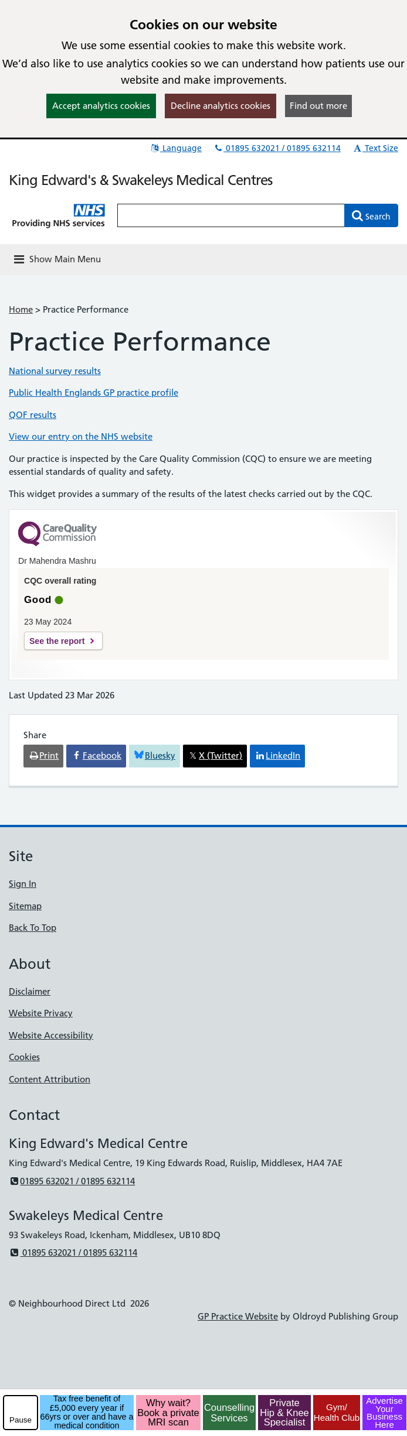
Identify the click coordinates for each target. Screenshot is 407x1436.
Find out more (318, 105)
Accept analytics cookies (101, 105)
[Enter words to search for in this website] (231, 215)
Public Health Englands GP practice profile (93, 392)
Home (21, 309)
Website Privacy (41, 1013)
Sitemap (25, 905)
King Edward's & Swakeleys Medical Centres (140, 180)
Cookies (24, 1057)
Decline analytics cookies (220, 105)
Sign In (22, 883)
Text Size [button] (375, 148)
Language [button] (176, 148)
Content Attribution (49, 1079)
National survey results (55, 370)
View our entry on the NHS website (80, 436)
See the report (56, 641)
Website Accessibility (51, 1035)
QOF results (32, 414)
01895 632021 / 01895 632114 (277, 148)
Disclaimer (29, 991)
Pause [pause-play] (20, 1420)
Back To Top (32, 927)
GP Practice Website (238, 1316)
